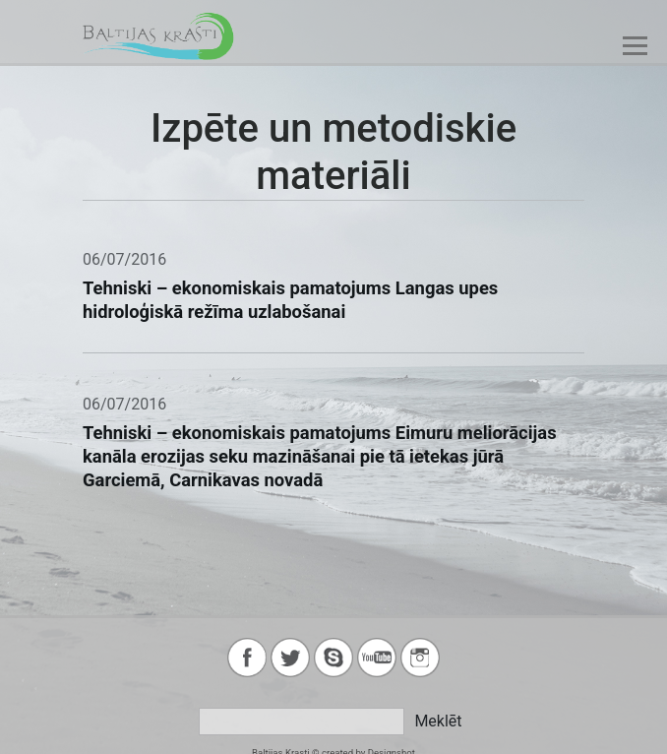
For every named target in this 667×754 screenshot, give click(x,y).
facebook (247, 657)
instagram (420, 657)
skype (333, 657)
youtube (376, 657)
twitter (290, 657)
